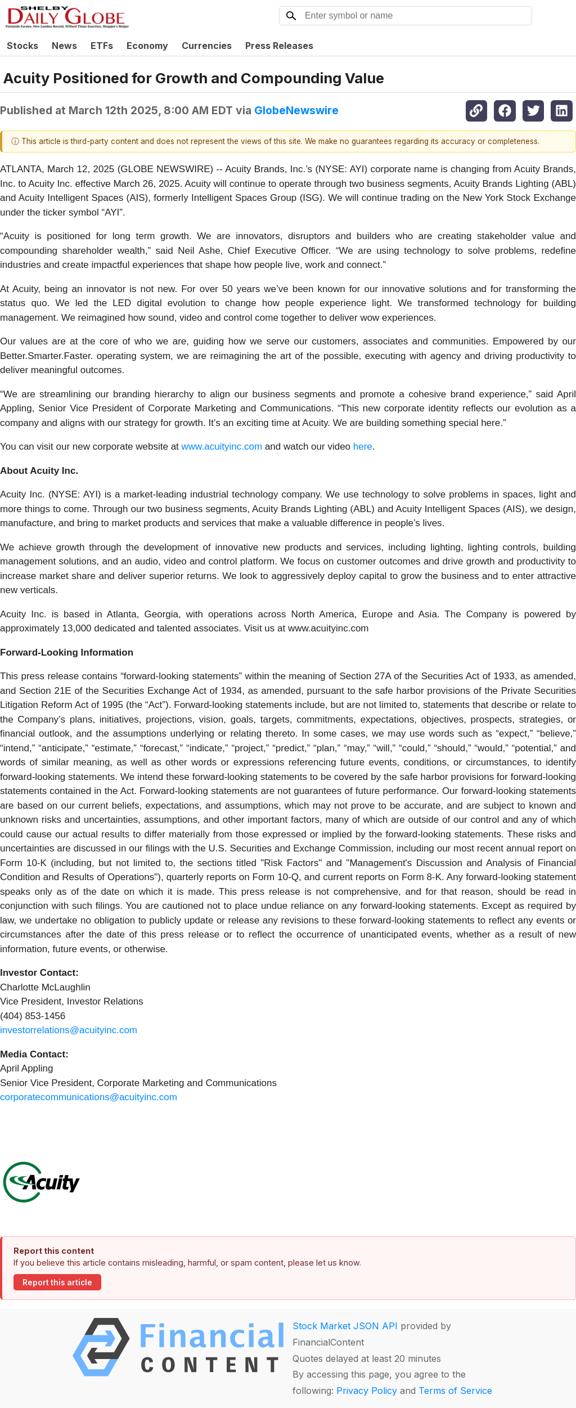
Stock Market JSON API (345, 1325)
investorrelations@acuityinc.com (68, 1030)
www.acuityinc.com (222, 446)
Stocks (22, 45)
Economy (147, 45)
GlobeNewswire (296, 110)
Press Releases (279, 45)
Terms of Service (455, 1390)
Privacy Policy (366, 1390)
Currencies (207, 45)
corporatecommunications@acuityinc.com (88, 1097)
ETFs (102, 45)
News (64, 45)
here (362, 446)
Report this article (57, 1282)
